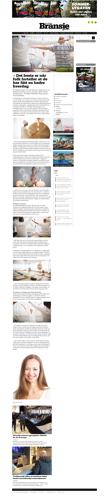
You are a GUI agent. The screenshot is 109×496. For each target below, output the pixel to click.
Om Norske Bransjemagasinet (20, 491)
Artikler (32, 33)
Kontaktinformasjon (51, 491)
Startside (26, 33)
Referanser (78, 33)
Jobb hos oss (61, 491)
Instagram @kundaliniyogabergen (64, 104)
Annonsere (41, 491)
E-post (57, 98)
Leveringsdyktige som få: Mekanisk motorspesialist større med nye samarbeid (63, 211)
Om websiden (33, 491)
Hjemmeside (59, 100)
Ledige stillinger (54, 33)
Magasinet (39, 33)
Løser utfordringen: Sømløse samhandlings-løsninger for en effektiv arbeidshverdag (64, 186)
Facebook (58, 102)
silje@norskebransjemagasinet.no (84, 107)
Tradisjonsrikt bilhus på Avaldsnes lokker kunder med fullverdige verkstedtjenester (64, 179)
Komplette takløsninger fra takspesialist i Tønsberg (63, 205)
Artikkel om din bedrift (67, 33)
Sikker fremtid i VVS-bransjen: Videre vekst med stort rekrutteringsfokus (64, 200)
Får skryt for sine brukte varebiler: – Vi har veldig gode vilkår (64, 218)
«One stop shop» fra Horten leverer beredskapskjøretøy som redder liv (64, 193)
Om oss (46, 33)
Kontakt (85, 33)
